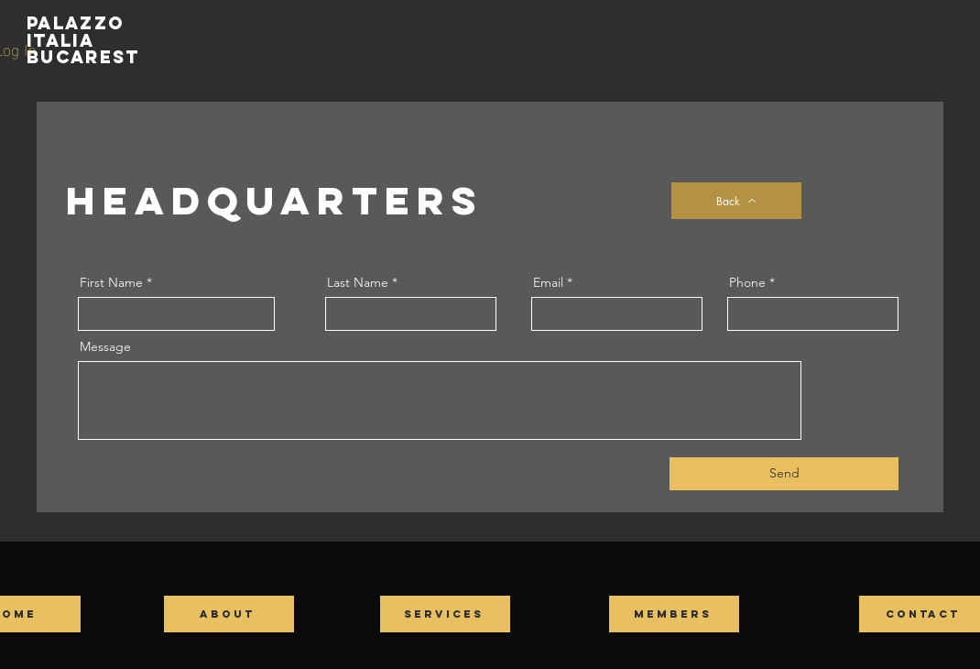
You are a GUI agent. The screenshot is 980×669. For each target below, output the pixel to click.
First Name (111, 282)
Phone (747, 282)
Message (105, 346)
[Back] (736, 200)
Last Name (357, 282)
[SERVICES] (445, 614)
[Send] (784, 473)
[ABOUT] (229, 614)
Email (548, 282)
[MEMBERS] (674, 614)
